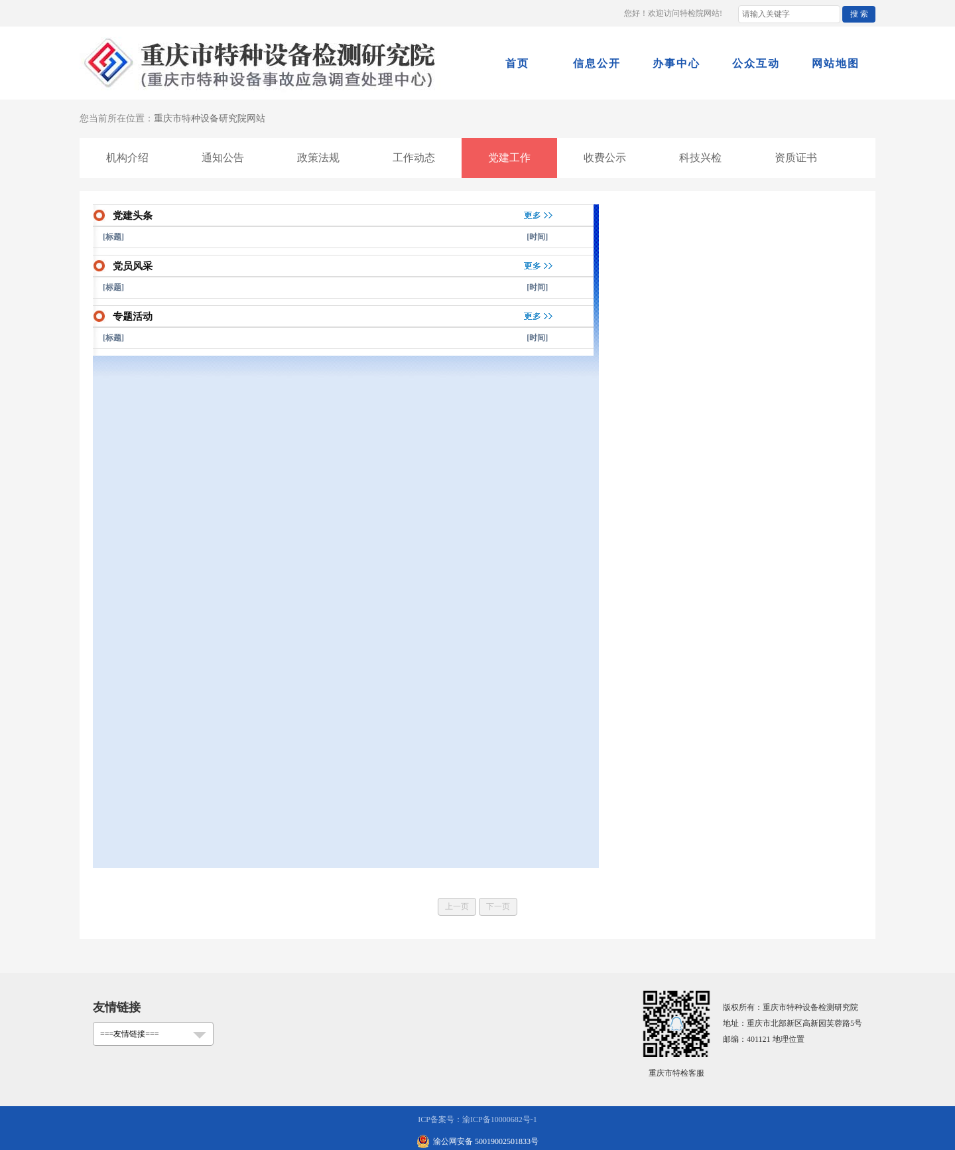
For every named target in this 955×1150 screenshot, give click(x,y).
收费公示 (605, 157)
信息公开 (597, 63)
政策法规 (318, 157)
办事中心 (676, 63)
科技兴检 (700, 157)
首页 (517, 63)
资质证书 (796, 157)
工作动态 (414, 157)
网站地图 (836, 63)
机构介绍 (127, 157)
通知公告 (223, 157)
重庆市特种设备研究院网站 (209, 118)
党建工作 (509, 157)
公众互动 (756, 63)
